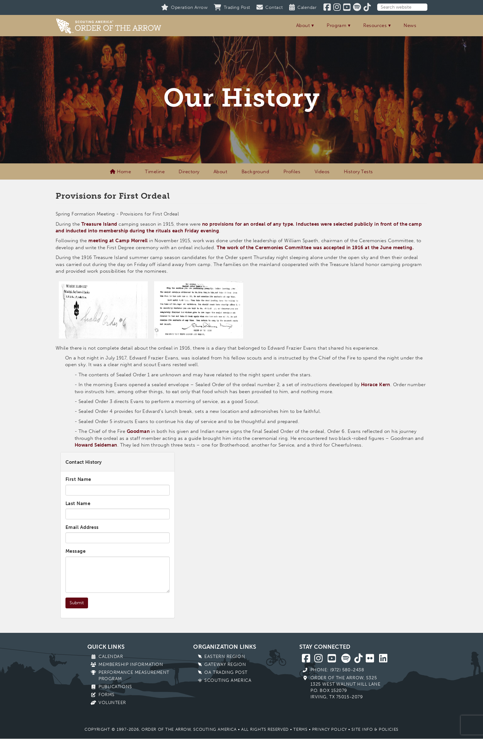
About (303, 25)
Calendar (111, 656)
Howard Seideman (96, 445)
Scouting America (227, 680)
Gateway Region (225, 664)
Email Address (82, 527)
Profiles (292, 171)
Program (336, 25)
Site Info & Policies (374, 729)
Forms (107, 694)
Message (75, 551)
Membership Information (131, 664)
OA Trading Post (225, 672)
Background (255, 171)
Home (120, 171)
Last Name (77, 503)
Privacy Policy (329, 729)
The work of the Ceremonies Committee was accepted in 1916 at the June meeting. (315, 247)
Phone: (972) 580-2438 (337, 670)
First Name (78, 479)
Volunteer (112, 702)
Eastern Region (224, 656)
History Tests (358, 171)
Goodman (138, 431)
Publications (115, 686)
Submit (77, 603)
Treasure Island (99, 224)
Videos (322, 171)
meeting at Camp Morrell (117, 240)
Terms (300, 729)
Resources (375, 25)
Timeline (155, 171)
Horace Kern (375, 384)
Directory (189, 171)
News (410, 25)
